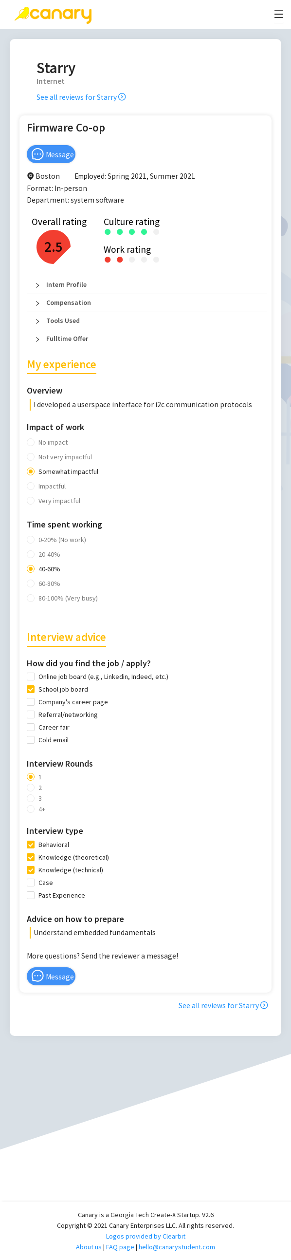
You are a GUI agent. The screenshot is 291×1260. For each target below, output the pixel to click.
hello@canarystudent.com (177, 1246)
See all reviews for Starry (81, 97)
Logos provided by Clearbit (145, 1236)
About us (89, 1246)
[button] (147, 285)
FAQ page (120, 1246)
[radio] (108, 231)
